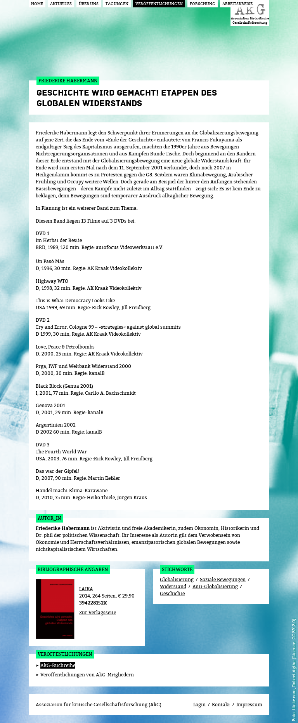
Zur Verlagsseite (97, 612)
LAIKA (86, 588)
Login (199, 704)
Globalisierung (177, 579)
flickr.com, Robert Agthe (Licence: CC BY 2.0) (293, 664)
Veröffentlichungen (65, 654)
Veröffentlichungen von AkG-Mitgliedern (87, 674)
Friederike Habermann (63, 528)
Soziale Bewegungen (223, 579)
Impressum (249, 704)
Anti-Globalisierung (215, 586)
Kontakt (221, 704)
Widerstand (173, 586)
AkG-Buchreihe (57, 665)
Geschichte (172, 593)
